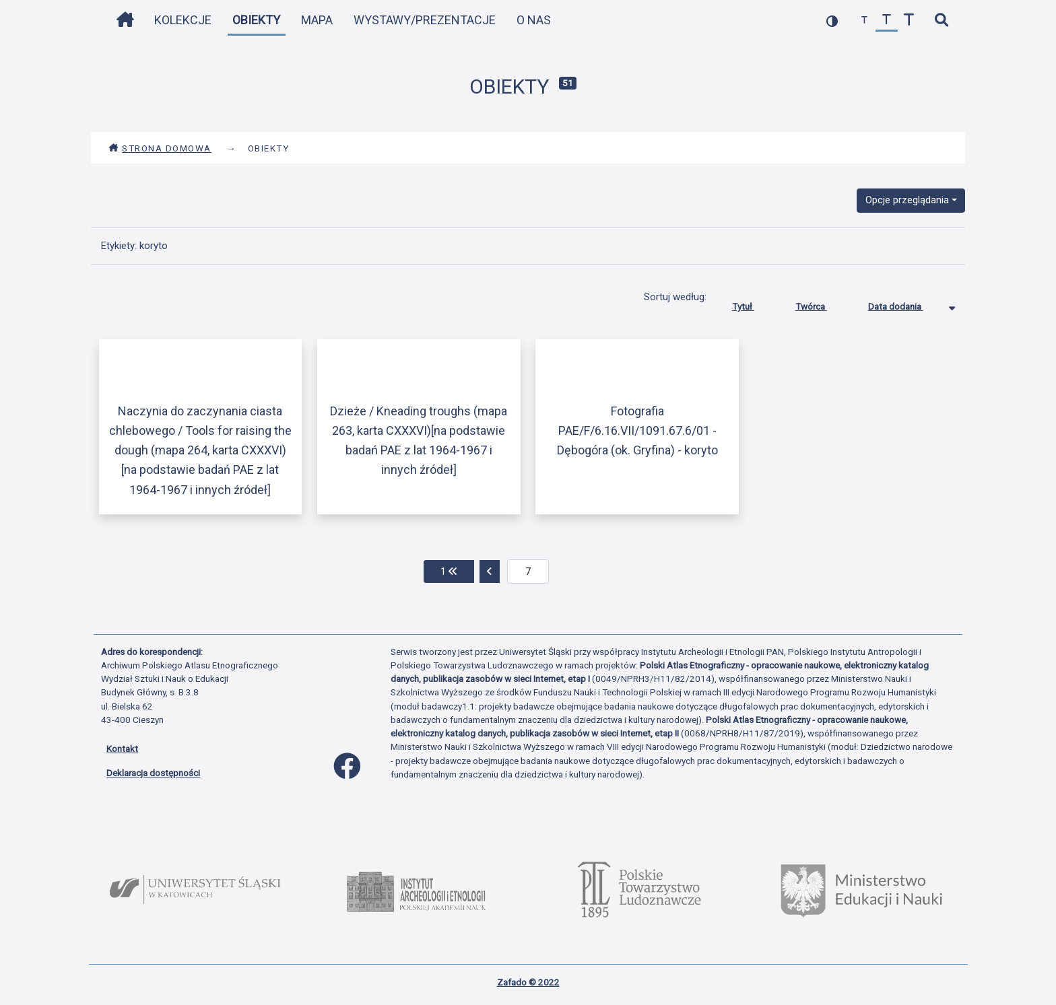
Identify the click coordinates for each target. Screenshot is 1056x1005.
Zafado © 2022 (528, 982)
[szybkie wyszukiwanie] (941, 20)
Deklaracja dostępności (153, 772)
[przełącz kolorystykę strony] (832, 20)
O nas (534, 20)
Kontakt (122, 748)
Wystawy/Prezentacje (425, 20)
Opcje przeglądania (907, 200)
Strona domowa (160, 148)
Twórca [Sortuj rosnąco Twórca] (821, 304)
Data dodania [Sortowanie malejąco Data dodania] (906, 304)
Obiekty (256, 20)
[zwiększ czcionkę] (909, 20)
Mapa (317, 20)
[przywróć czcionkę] (887, 20)
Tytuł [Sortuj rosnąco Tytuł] (753, 304)
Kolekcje (182, 20)
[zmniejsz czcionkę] (864, 20)
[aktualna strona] (528, 571)
